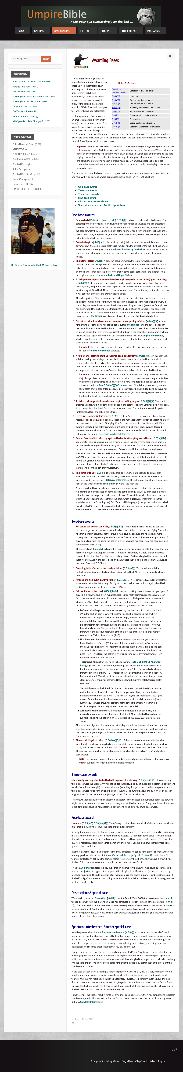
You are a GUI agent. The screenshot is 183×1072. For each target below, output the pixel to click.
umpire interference (153, 335)
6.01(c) (115, 416)
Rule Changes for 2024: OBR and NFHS (32, 81)
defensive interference (117, 480)
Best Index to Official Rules (26, 159)
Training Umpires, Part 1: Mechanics (30, 101)
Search (46, 58)
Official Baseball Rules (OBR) (27, 144)
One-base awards (87, 186)
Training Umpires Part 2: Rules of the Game (34, 96)
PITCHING (106, 31)
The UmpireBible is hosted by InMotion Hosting (34, 265)
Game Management (23, 179)
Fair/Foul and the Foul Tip (25, 111)
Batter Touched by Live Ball (128, 249)
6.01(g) (100, 473)
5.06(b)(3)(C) (143, 356)
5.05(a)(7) (98, 549)
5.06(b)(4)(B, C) (146, 780)
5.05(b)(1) (121, 220)
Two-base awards (87, 190)
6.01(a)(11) (152, 321)
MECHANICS (153, 31)
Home (21, 31)
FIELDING (85, 31)
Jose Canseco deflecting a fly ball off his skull (129, 855)
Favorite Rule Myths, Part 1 (25, 91)
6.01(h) (111, 898)
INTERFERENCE (129, 31)
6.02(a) (98, 261)
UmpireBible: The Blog (24, 184)
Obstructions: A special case (93, 201)
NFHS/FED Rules (20, 149)
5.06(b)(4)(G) (110, 591)
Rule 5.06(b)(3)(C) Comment (113, 385)
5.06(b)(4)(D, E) (113, 740)
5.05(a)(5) (88, 823)
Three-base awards (88, 194)
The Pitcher (96, 316)
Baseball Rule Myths (22, 164)
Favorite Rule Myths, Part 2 (25, 86)
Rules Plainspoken (22, 169)
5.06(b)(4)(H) (82, 283)
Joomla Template (158, 1061)
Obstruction (100, 898)
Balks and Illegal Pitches (120, 275)
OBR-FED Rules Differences (26, 154)
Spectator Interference (113, 932)
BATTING (39, 31)
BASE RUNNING (62, 31)
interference (133, 325)
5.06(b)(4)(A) (100, 823)
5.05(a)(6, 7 (116, 526)
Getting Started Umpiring (25, 116)
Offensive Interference (98, 350)
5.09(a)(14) (159, 438)
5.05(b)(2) (99, 242)
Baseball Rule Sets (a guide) (26, 174)
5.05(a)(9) (122, 580)
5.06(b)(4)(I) (147, 401)
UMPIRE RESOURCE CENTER (27, 189)
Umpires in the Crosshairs (25, 106)
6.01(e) (129, 932)
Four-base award (87, 197)
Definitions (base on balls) (103, 220)
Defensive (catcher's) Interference (116, 434)
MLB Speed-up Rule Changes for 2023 (32, 121)
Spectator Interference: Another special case (102, 205)
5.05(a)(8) (129, 568)
